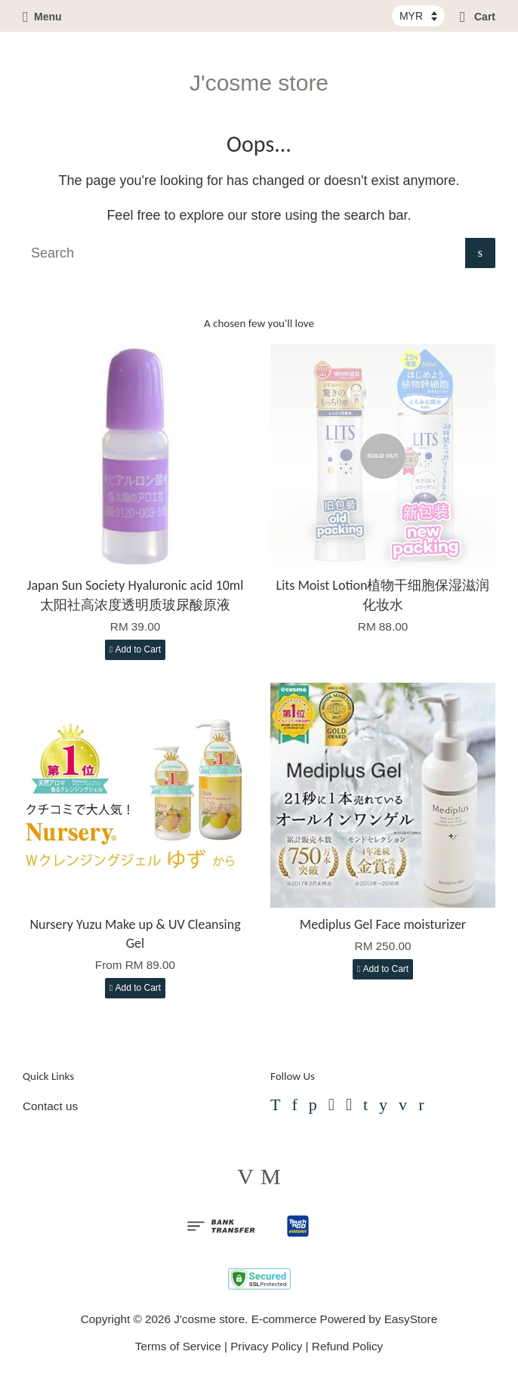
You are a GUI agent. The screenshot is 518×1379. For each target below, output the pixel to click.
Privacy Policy (266, 1346)
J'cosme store (259, 82)
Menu (42, 16)
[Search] (244, 253)
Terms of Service (178, 1346)
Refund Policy (347, 1346)
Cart (477, 16)
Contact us (50, 1106)
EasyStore (411, 1319)
